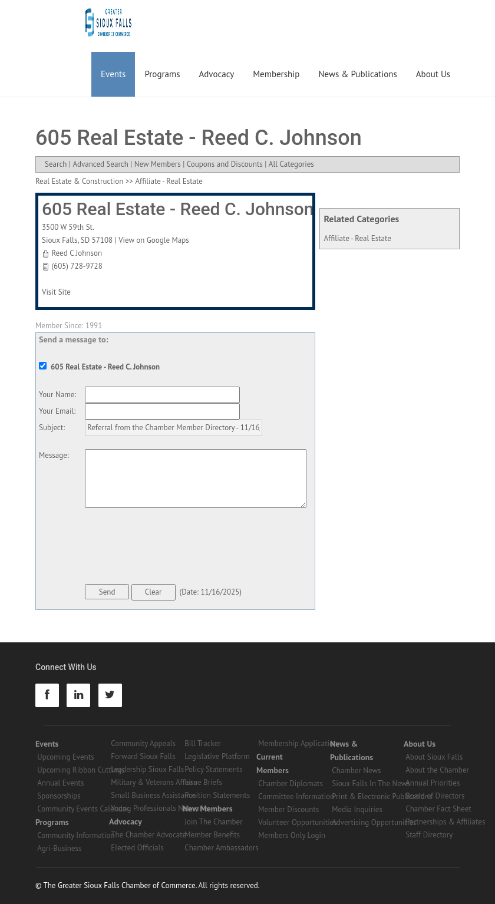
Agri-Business (59, 848)
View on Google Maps (153, 240)
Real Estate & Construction (79, 181)
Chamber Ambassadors (221, 848)
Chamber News (356, 771)
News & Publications (357, 74)
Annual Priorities (432, 783)
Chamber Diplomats (290, 783)
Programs (162, 74)
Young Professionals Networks (160, 808)
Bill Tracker (202, 743)
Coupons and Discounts (225, 164)
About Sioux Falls (434, 757)
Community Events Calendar (82, 809)
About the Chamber (437, 770)
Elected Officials (137, 848)
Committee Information (296, 796)
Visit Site (56, 292)
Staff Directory (429, 835)
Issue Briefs (203, 782)
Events (113, 74)
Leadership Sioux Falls (147, 769)
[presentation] (174, 548)
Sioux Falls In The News (371, 783)
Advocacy (217, 74)
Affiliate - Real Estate (357, 238)
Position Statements (217, 795)
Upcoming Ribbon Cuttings (81, 770)
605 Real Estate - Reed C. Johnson (178, 209)
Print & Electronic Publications (382, 796)
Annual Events (60, 783)
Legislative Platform (217, 756)
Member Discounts (288, 809)
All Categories (291, 164)
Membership (276, 74)
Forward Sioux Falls (143, 756)
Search (56, 164)
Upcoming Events (65, 757)
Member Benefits (212, 835)
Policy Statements (213, 769)
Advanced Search (100, 164)
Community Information (75, 835)
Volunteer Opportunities (297, 822)
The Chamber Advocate (148, 835)
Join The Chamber (213, 822)
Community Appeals (143, 743)
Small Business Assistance (153, 795)
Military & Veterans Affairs (153, 782)
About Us (433, 74)
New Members (157, 164)
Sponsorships (58, 796)
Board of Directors (434, 796)
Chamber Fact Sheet (438, 809)
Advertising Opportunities (374, 822)
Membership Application (298, 743)
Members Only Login (291, 835)
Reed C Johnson (76, 253)
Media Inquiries (357, 809)
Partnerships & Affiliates (445, 822)
